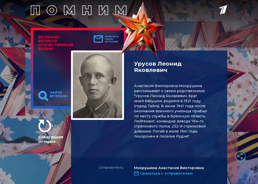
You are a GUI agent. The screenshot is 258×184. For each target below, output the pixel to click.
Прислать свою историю (112, 39)
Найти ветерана (59, 94)
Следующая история (50, 139)
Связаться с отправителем (166, 173)
